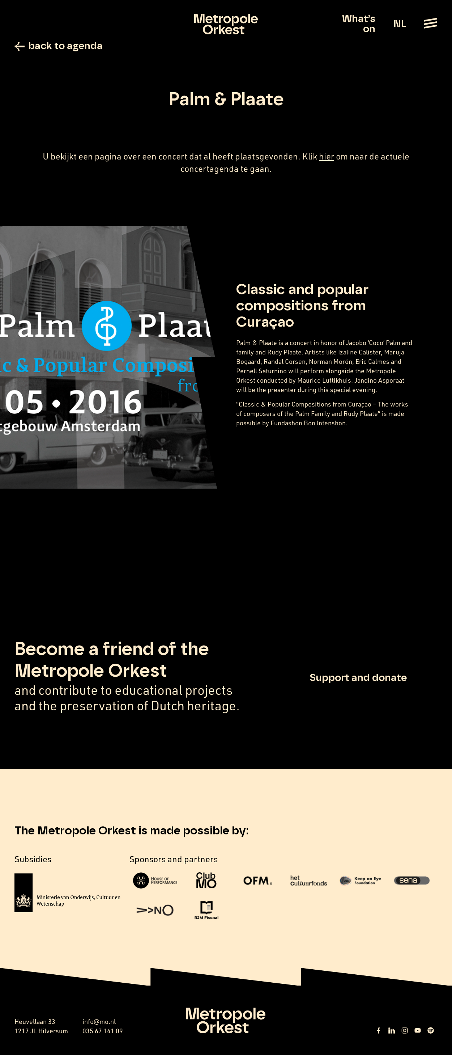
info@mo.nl (99, 1021)
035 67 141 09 (102, 1031)
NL (399, 24)
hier (326, 156)
